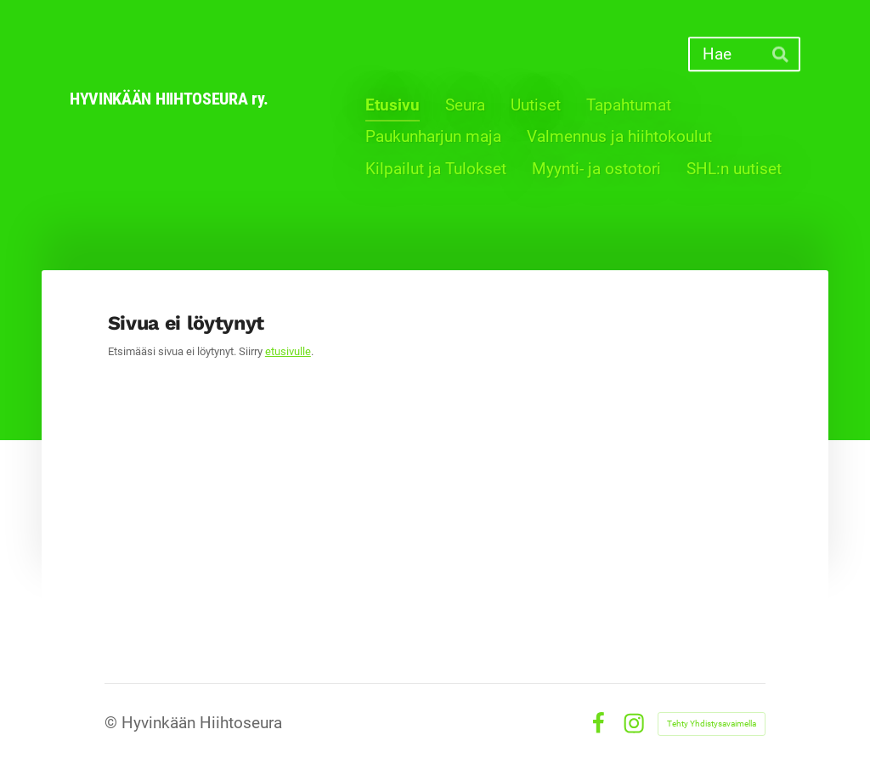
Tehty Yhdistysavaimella (711, 723)
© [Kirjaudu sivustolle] (113, 723)
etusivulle (288, 351)
